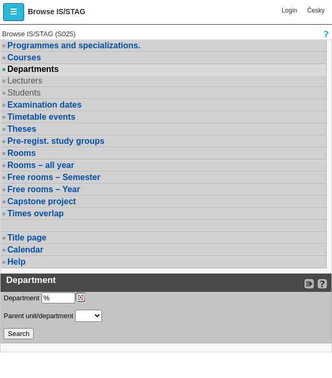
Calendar (25, 249)
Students (23, 92)
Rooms (21, 153)
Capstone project (41, 201)
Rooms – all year (40, 165)
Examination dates (44, 104)
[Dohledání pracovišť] (80, 297)
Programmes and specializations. (73, 45)
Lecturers (25, 80)
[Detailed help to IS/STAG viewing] (322, 283)
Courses (24, 57)
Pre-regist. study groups (56, 140)
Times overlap (35, 213)
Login (289, 10)
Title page (26, 237)
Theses (21, 128)
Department (45, 297)
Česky (316, 10)
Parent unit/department (53, 316)
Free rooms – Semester (53, 177)
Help (16, 261)
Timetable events (41, 116)
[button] (13, 12)
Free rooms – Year (43, 189)
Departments (33, 69)
